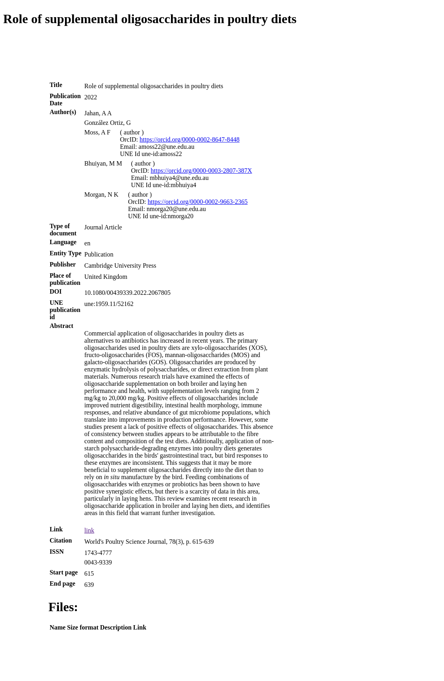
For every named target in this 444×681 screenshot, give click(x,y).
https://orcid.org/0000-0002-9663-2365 (198, 201)
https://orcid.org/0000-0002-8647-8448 (189, 139)
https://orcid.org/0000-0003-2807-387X (201, 170)
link (89, 530)
